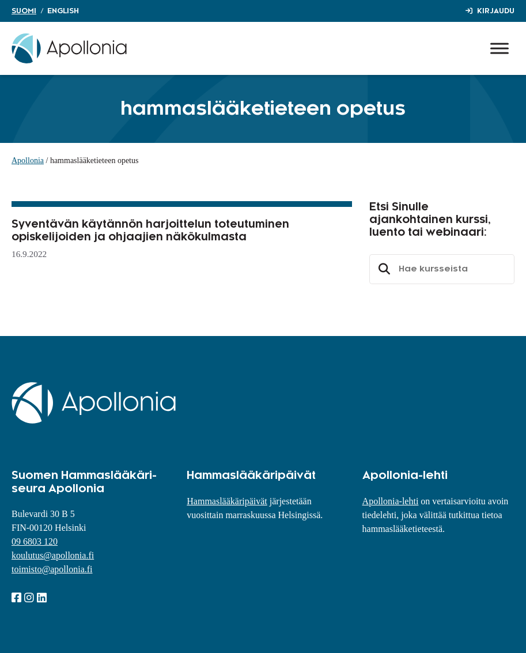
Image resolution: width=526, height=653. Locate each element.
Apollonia (28, 160)
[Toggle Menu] (499, 48)
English (63, 10)
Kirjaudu (495, 10)
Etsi (382, 269)
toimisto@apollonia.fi (52, 569)
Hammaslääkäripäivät (227, 501)
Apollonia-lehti (390, 501)
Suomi (24, 10)
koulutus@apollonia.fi (53, 555)
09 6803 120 (35, 541)
